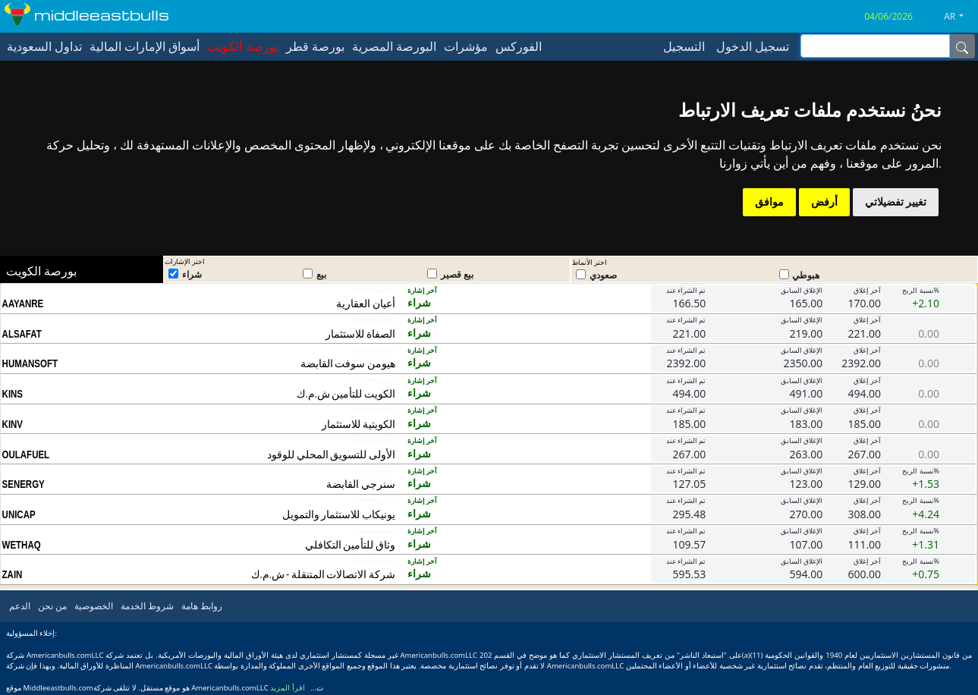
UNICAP (19, 514)
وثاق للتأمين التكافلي (350, 544)
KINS (12, 394)
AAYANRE (23, 303)
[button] (959, 17)
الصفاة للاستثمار (360, 333)
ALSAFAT (22, 334)
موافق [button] (769, 202)
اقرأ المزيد (287, 688)
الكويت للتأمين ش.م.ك (346, 393)
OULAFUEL (26, 454)
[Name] (962, 46)
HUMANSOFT (30, 363)
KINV (12, 424)
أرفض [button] (824, 202)
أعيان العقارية (365, 303)
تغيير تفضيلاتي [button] (895, 202)
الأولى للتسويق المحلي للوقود (331, 454)
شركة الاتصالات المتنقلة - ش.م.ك (323, 574)
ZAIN (12, 574)
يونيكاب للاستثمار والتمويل (338, 514)
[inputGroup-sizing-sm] (875, 46)
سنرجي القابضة (360, 483)
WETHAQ (21, 545)
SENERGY (23, 484)
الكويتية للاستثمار (358, 424)
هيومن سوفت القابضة (347, 363)
